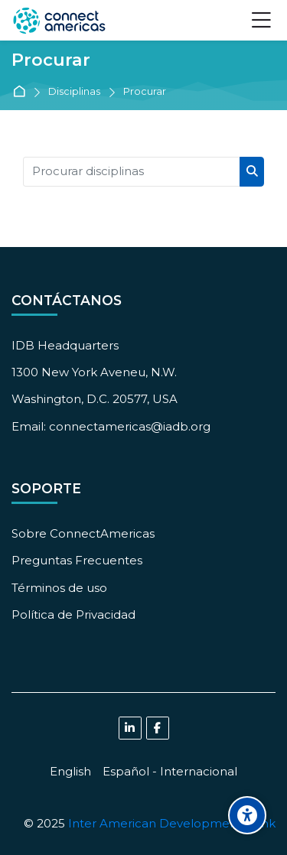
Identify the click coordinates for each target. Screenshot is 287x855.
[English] (70, 771)
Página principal (21, 92)
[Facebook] (157, 728)
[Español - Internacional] (170, 771)
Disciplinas (74, 92)
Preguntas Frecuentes (76, 560)
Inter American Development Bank (172, 823)
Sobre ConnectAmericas (83, 533)
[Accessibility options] (247, 815)
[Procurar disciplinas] (131, 171)
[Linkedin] (130, 728)
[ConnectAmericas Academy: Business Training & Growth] (59, 20)
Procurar (144, 92)
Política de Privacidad (73, 614)
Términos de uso (59, 587)
